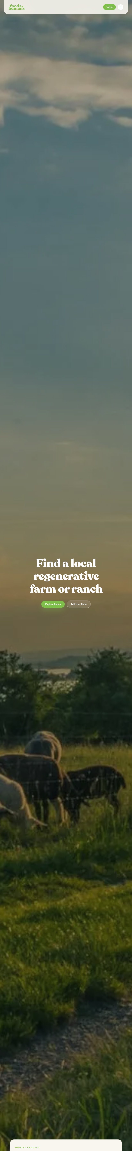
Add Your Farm (79, 604)
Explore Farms (53, 604)
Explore (109, 7)
